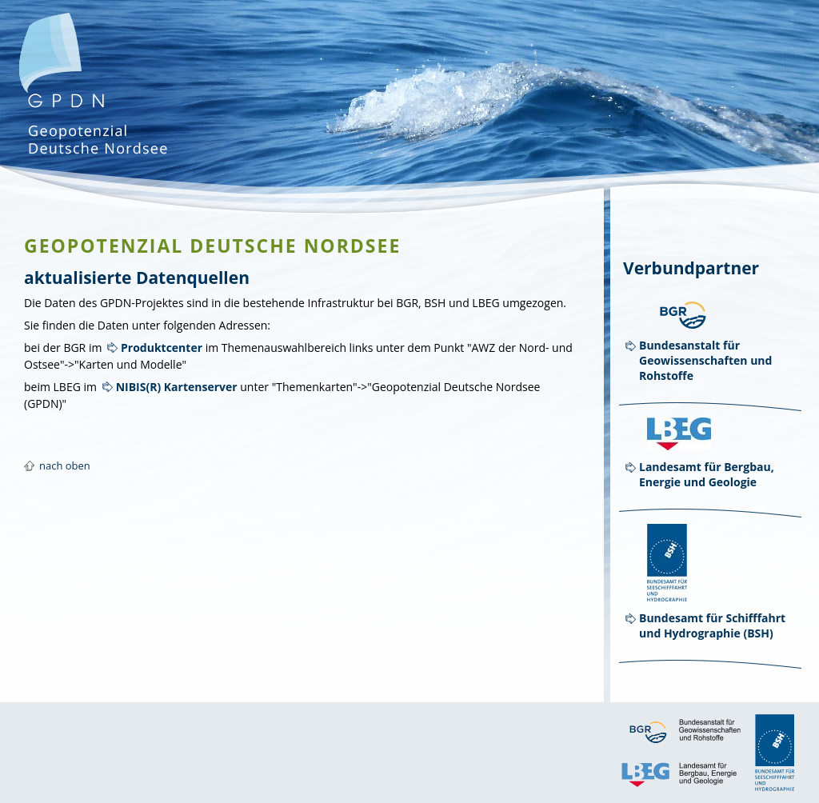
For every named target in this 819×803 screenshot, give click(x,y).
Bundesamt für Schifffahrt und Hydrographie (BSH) (712, 625)
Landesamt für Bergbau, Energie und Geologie (706, 474)
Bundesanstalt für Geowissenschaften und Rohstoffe (705, 360)
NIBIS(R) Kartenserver (177, 386)
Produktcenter (161, 347)
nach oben (64, 465)
